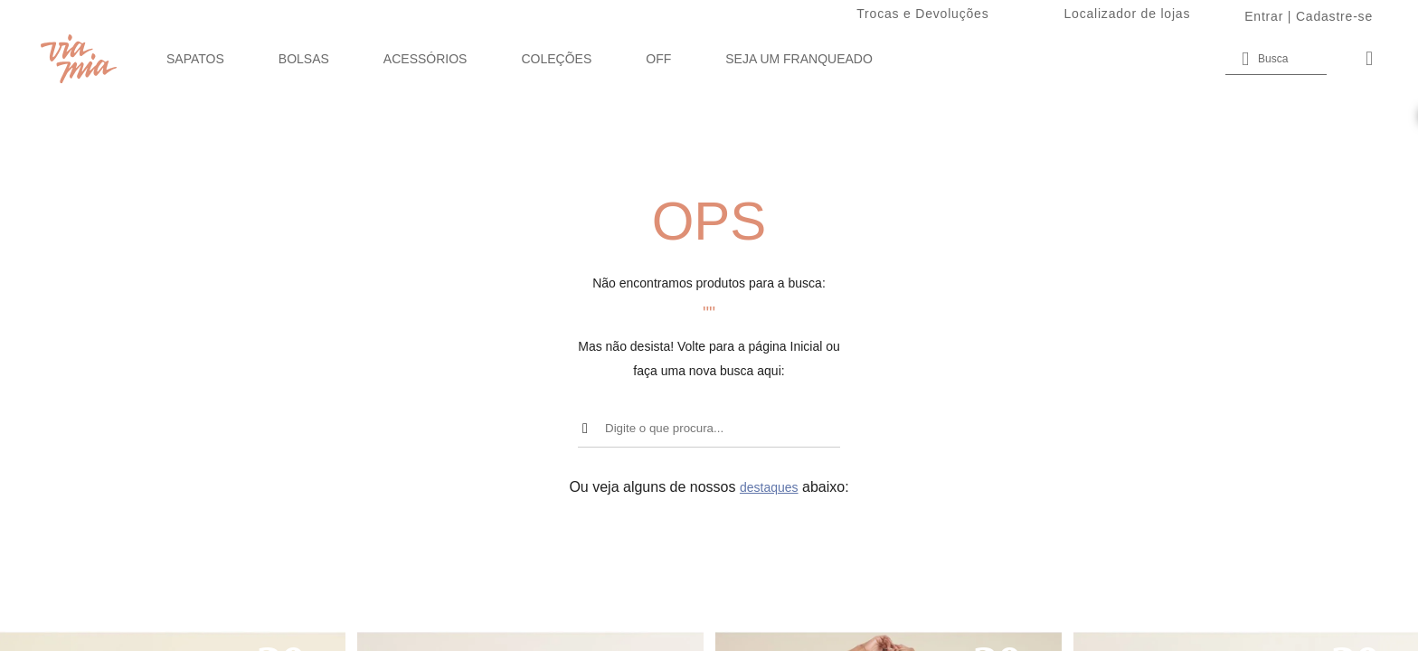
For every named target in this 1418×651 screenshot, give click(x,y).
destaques (769, 487)
